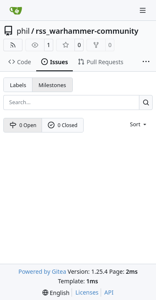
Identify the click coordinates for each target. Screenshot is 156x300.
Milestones (52, 85)
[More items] (146, 62)
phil (23, 31)
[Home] (15, 10)
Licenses (87, 292)
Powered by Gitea (42, 271)
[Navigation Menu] (143, 10)
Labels (18, 85)
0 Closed (63, 125)
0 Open (23, 125)
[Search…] (146, 102)
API (109, 292)
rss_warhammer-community (87, 31)
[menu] (139, 124)
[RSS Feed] (12, 45)
